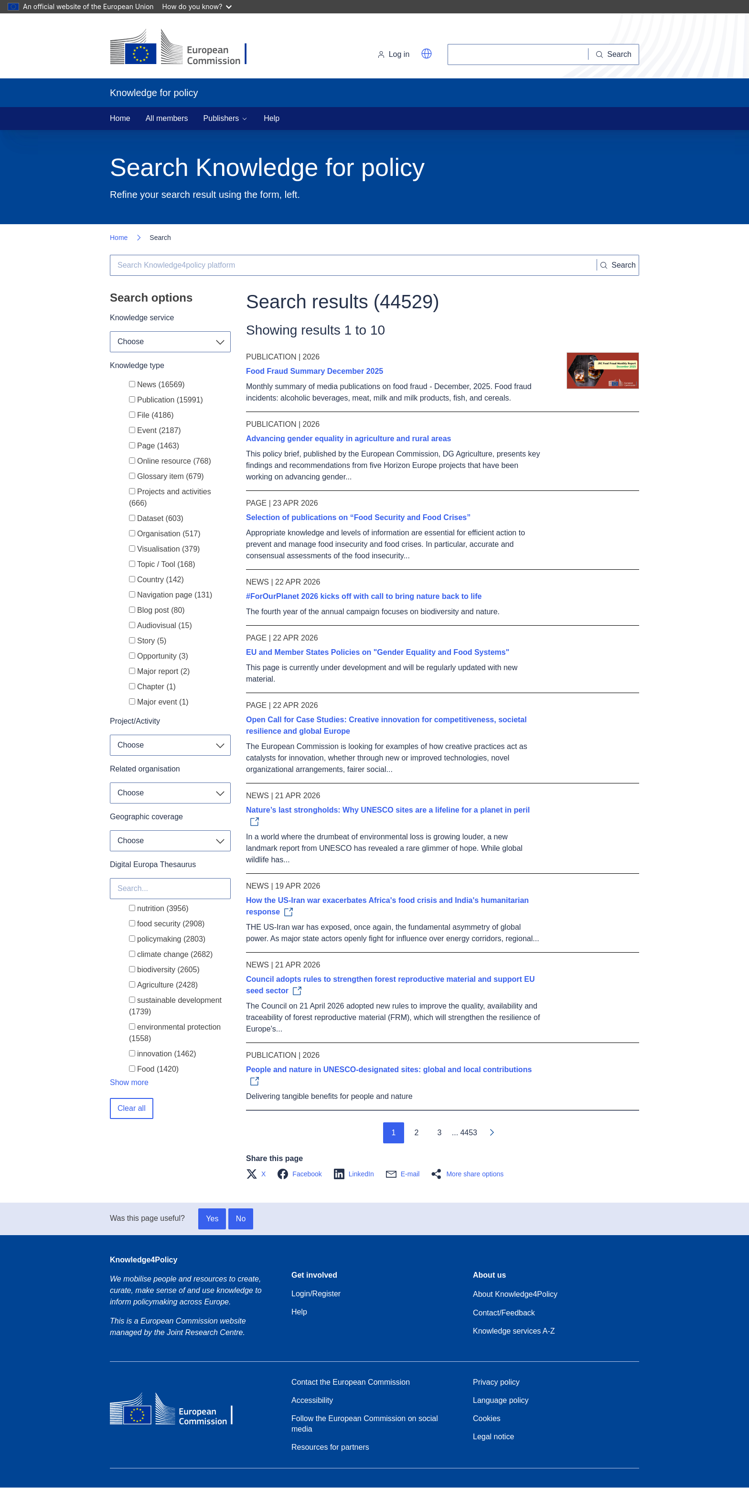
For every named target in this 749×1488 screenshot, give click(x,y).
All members (167, 118)
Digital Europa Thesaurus (153, 864)
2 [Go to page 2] (416, 1133)
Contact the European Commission (350, 1382)
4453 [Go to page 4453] (468, 1133)
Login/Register (316, 1294)
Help (271, 118)
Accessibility (312, 1400)
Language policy (501, 1400)
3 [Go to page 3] (439, 1133)
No (241, 1219)
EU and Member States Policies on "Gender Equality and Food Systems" (377, 652)
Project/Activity (135, 721)
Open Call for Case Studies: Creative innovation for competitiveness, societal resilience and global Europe (386, 725)
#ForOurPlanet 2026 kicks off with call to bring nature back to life (364, 596)
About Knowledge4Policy (515, 1294)
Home (120, 118)
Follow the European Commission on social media (364, 1423)
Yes (212, 1219)
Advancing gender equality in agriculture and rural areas (348, 438)
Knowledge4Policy (143, 1260)
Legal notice (493, 1437)
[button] (426, 53)
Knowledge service (142, 318)
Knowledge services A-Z (514, 1331)
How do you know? (197, 6)
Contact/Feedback (504, 1313)
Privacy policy (496, 1382)
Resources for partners (330, 1447)
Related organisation (145, 769)
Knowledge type (137, 365)
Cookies (487, 1418)
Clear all (132, 1108)
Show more (129, 1082)
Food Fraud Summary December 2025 (314, 371)
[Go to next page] (491, 1132)
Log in (393, 54)
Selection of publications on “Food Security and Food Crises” (358, 517)
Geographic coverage (146, 817)
